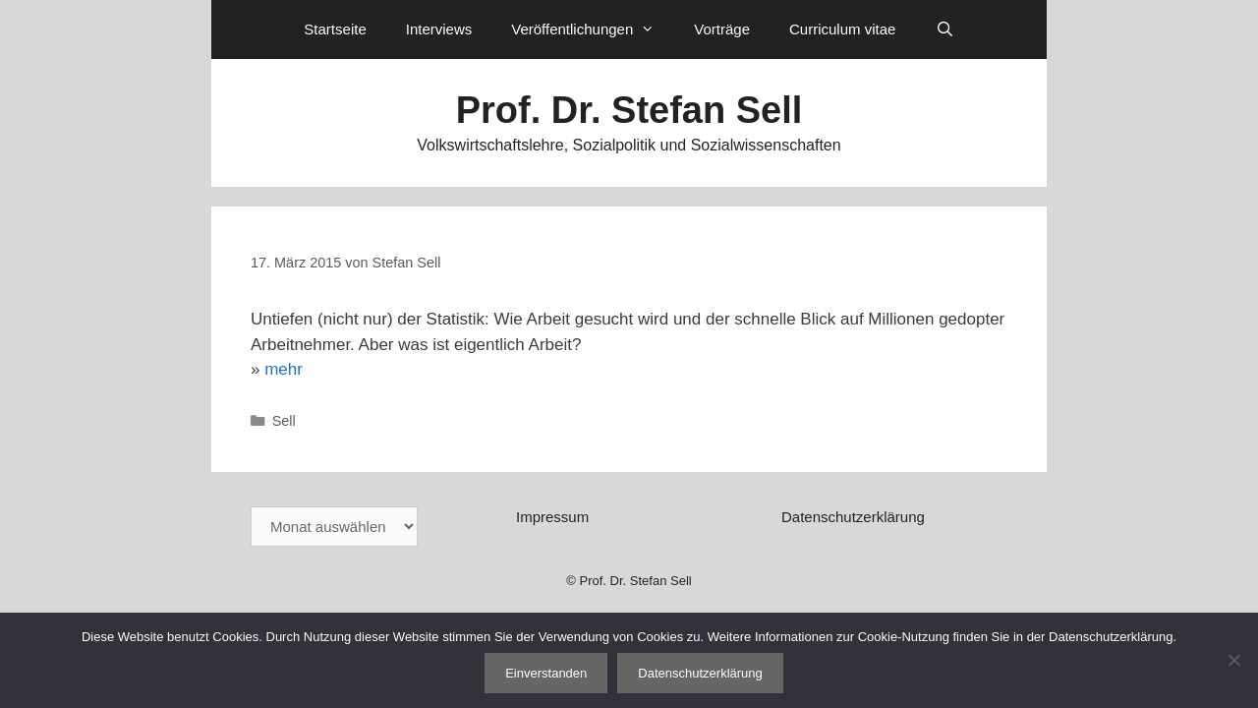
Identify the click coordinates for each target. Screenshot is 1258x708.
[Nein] (1233, 660)
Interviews (439, 29)
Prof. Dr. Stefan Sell (629, 110)
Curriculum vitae (842, 29)
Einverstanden (546, 673)
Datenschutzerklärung (853, 516)
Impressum (552, 516)
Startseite (335, 29)
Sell (284, 421)
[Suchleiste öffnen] (944, 29)
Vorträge (722, 29)
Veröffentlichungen (592, 29)
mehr (283, 369)
